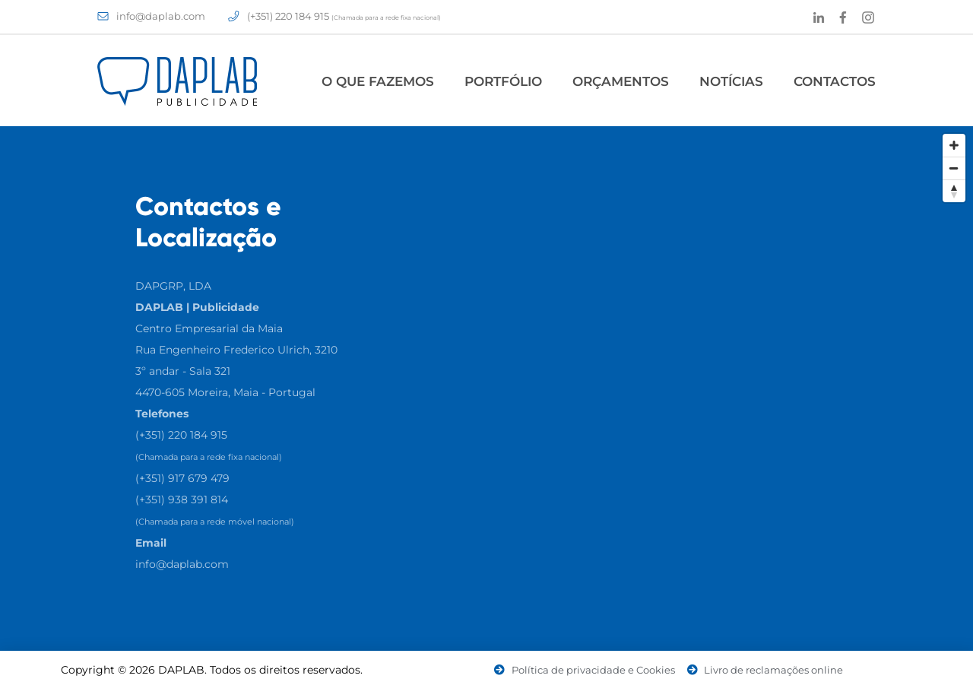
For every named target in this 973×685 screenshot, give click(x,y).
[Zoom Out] (954, 168)
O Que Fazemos (378, 81)
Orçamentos (620, 81)
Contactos (835, 81)
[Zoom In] (954, 145)
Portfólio (503, 81)
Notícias (731, 81)
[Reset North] (954, 190)
